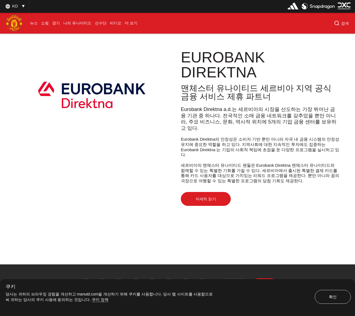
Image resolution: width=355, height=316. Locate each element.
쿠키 (11, 287)
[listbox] (14, 6)
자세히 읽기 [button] (206, 199)
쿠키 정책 (100, 299)
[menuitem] (33, 23)
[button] (341, 23)
